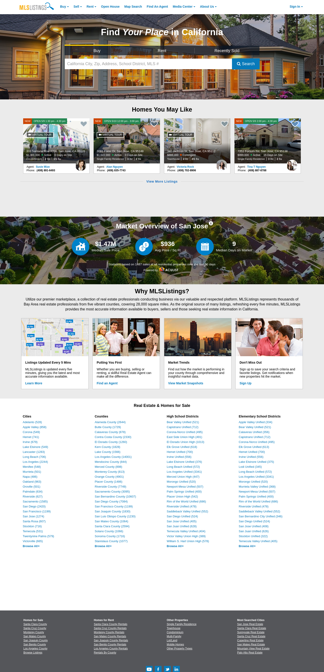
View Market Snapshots (185, 383)
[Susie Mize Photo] (80, 163)
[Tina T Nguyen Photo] (292, 163)
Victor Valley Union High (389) (186, 536)
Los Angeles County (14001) (113, 457)
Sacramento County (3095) (112, 491)
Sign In (295, 6)
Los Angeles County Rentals (111, 648)
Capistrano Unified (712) (182, 427)
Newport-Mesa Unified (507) (185, 486)
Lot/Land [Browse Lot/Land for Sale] (172, 640)
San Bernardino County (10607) (115, 496)
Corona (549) (31, 432)
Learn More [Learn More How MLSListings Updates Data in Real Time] (33, 383)
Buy (63, 6)
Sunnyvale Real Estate (250, 632)
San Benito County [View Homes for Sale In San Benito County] (34, 644)
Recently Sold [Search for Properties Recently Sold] (226, 50)
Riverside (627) (33, 496)
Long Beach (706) (34, 457)
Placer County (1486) (108, 481)
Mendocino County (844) (111, 461)
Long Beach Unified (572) (183, 466)
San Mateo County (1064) (111, 521)
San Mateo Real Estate (251, 644)
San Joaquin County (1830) (112, 511)
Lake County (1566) (107, 452)
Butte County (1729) (108, 427)
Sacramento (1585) (35, 501)
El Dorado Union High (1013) (185, 442)
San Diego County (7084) (111, 501)
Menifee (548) (32, 466)
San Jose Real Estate (250, 624)
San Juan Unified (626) (254, 531)
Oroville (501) (31, 486)
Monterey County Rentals (109, 632)
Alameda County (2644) (110, 422)
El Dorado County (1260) (111, 442)
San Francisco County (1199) (114, 506)
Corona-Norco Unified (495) (185, 432)
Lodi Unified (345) (250, 466)
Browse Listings (32, 652)
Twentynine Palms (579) (38, 536)
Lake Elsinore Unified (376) (184, 461)
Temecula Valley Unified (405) (258, 541)
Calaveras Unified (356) (254, 432)
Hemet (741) (31, 437)
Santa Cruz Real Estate (251, 636)
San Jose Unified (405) (181, 521)
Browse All (31, 546)
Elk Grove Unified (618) (182, 447)
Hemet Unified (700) (180, 452)
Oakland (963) (32, 481)
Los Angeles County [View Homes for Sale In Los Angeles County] (35, 648)
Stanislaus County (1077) (111, 541)
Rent (90, 6)
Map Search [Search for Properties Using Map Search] (133, 6)
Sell (76, 6)
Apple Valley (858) (34, 427)
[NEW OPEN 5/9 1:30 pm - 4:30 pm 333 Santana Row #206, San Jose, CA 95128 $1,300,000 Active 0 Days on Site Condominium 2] (56, 140)
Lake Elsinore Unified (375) (256, 461)
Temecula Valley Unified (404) (186, 531)
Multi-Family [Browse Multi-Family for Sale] (174, 636)
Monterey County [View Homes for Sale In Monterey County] (33, 632)
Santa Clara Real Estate (251, 628)
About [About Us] (207, 6)
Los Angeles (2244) (35, 461)
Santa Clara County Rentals (110, 624)
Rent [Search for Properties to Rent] (162, 50)
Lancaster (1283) (34, 452)
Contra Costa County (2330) (113, 437)
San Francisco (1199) (37, 511)
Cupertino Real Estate (250, 640)
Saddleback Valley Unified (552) (187, 511)
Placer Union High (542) (182, 496)
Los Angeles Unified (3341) (184, 471)
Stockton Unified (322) (253, 536)
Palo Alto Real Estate (250, 652)
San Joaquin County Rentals (111, 640)
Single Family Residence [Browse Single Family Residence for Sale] (181, 624)
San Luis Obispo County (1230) (115, 516)
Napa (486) (30, 476)
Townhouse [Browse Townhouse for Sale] (173, 628)
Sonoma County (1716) (110, 536)
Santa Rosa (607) (34, 521)
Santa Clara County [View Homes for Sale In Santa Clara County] (35, 624)
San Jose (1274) (33, 516)
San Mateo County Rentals (110, 636)
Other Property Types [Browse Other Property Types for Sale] (179, 648)
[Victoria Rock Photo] (221, 163)
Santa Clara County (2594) (112, 526)
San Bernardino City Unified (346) (260, 516)
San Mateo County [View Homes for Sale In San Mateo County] (34, 636)
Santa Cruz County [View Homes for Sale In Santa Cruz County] (34, 628)
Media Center (183, 6)
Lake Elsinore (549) (35, 447)
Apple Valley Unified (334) (255, 422)
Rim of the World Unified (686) (186, 501)
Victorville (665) (33, 541)
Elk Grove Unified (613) (254, 447)
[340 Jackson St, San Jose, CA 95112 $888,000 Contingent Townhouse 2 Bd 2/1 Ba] (197, 140)
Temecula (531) (33, 531)
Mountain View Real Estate (253, 648)
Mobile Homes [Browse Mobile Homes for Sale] (175, 644)
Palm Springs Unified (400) (184, 491)
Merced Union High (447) (183, 476)
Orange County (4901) (109, 476)
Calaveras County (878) (110, 432)
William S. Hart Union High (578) (188, 541)
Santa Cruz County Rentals (110, 628)
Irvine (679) (30, 442)
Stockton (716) (32, 526)
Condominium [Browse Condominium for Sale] (175, 632)
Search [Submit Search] (246, 64)
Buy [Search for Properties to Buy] (97, 50)
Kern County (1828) (107, 447)
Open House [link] (110, 6)
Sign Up (246, 383)
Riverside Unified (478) (181, 506)
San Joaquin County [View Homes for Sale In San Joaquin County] (35, 640)
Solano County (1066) (109, 531)
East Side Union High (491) (184, 437)
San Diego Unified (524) (182, 516)
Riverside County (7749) (110, 486)
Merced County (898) (108, 466)
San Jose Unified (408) (253, 526)
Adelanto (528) (32, 422)
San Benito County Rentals (110, 644)
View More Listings (162, 181)
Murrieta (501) (32, 471)
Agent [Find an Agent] (157, 6)
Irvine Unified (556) (179, 457)
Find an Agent (107, 383)
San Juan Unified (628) (182, 526)
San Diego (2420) (34, 506)
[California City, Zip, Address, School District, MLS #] (148, 63)
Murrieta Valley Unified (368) (257, 486)
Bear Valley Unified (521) (183, 422)
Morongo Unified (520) (181, 481)
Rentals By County (105, 652)
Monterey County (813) (110, 471)
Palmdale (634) (33, 491)
